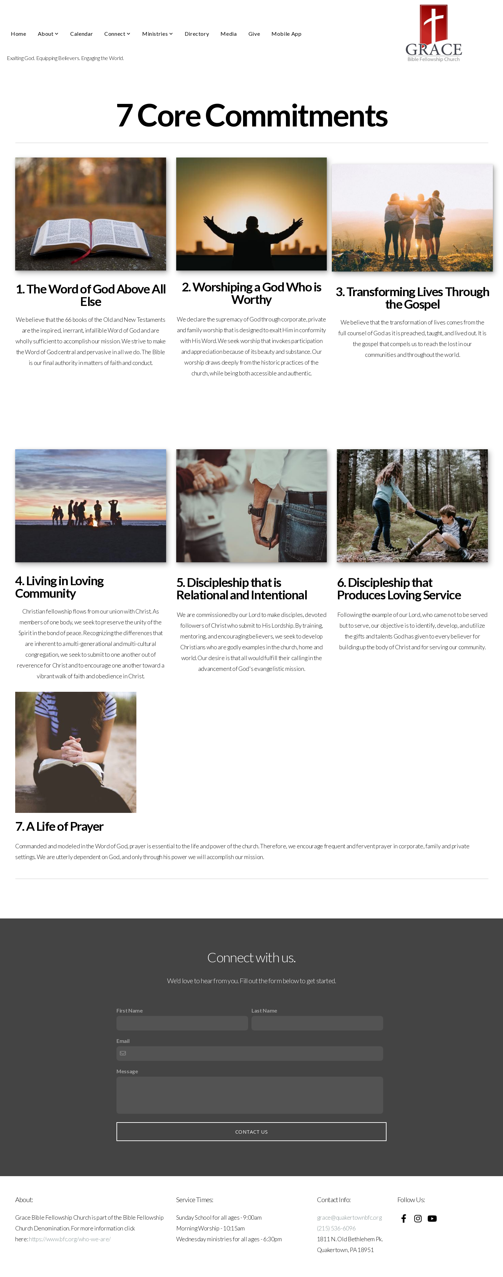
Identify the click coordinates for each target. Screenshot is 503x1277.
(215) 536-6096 (336, 1228)
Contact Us (251, 1131)
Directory (197, 33)
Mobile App (286, 33)
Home (18, 33)
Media (228, 33)
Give (254, 33)
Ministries (157, 33)
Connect (117, 33)
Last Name (264, 1010)
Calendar (81, 33)
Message (127, 1071)
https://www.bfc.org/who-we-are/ (70, 1239)
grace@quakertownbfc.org (349, 1217)
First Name (129, 1010)
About (48, 33)
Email (122, 1041)
